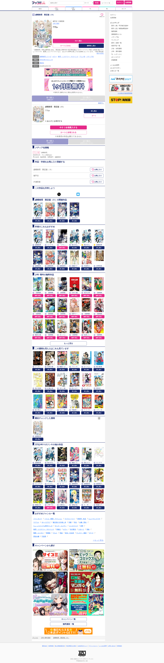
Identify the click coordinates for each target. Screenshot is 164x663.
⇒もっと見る (98, 540)
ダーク (91, 533)
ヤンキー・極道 (81, 533)
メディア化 (90, 56)
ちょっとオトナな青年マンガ (42, 526)
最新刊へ (101, 103)
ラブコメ (36, 522)
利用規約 (119, 646)
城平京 (55, 21)
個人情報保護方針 (60, 646)
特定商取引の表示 (71, 646)
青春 (88, 529)
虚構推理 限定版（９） (55, 107)
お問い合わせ (112, 646)
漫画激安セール (116, 34)
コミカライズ (73, 526)
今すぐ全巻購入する (68, 127)
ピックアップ (114, 23)
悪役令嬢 (36, 536)
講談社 (42, 63)
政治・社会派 (69, 533)
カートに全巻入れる (68, 132)
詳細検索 (114, 60)
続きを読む (100, 53)
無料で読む (62, 247)
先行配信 (73, 529)
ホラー (54, 56)
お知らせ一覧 (114, 71)
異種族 (48, 533)
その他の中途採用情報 (125, 93)
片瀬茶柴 (61, 21)
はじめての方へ (115, 68)
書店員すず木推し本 (59, 522)
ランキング (115, 40)
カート (94, 116)
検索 (97, 3)
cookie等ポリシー (83, 646)
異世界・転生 (81, 519)
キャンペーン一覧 (68, 619)
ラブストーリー (70, 519)
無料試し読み (91, 46)
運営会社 (44, 646)
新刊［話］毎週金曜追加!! (119, 28)
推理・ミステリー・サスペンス (68, 56)
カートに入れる (65, 46)
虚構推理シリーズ (45, 56)
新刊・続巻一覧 (116, 43)
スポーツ (81, 529)
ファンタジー (37, 519)
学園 (70, 522)
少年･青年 (56, 23)
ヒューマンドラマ (94, 519)
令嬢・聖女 (83, 522)
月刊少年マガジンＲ (46, 60)
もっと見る (68, 343)
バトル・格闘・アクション (53, 519)
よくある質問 (114, 65)
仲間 (81, 526)
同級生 (58, 529)
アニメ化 (82, 56)
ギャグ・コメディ (61, 526)
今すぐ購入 (78, 41)
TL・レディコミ (116, 54)
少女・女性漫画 (116, 48)
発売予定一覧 (115, 46)
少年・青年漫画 (116, 51)
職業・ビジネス (38, 533)
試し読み (94, 111)
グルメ (55, 533)
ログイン (120, 2)
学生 (75, 522)
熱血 (61, 533)
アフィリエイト (93, 646)
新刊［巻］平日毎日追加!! (119, 25)
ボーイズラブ (46, 522)
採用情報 (50, 646)
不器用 (44, 536)
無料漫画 (114, 31)
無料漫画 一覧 (68, 624)
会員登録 (128, 2)
